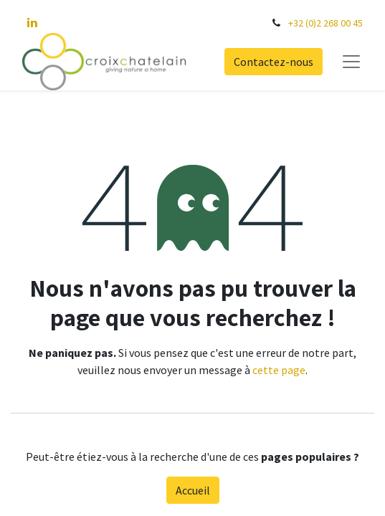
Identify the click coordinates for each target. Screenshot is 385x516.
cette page (278, 370)
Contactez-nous (273, 61)
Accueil (193, 490)
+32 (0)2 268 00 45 (325, 22)
